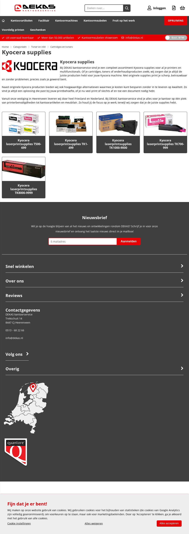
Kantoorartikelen (21, 20)
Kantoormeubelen (95, 20)
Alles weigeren (94, 523)
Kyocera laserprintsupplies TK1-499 (71, 144)
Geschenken (38, 29)
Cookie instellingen (19, 523)
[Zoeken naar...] (126, 8)
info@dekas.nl (134, 37)
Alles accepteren (169, 523)
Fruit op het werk (124, 20)
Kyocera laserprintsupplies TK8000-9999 (23, 189)
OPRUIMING (175, 20)
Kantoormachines (66, 20)
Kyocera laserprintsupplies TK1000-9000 (118, 144)
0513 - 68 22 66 (15, 330)
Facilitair (43, 20)
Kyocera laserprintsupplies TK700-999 (165, 144)
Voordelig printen (13, 29)
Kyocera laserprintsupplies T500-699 (23, 144)
